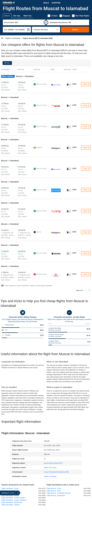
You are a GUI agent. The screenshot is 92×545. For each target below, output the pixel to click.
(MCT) (53, 463)
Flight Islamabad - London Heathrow (13, 500)
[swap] (46, 22)
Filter (8, 63)
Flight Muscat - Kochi (54, 488)
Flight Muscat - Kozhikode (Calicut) (59, 493)
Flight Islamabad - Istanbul (10, 505)
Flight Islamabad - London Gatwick (13, 498)
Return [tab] (7, 16)
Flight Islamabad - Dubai (9, 488)
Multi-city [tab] (27, 16)
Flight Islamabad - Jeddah (10, 495)
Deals (46, 3)
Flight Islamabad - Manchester (11, 502)
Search (75, 30)
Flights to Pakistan (50, 476)
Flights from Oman (50, 467)
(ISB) (56, 472)
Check (86, 84)
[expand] (2, 492)
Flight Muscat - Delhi (54, 491)
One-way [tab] (16, 16)
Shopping (56, 3)
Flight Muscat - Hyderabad (56, 495)
